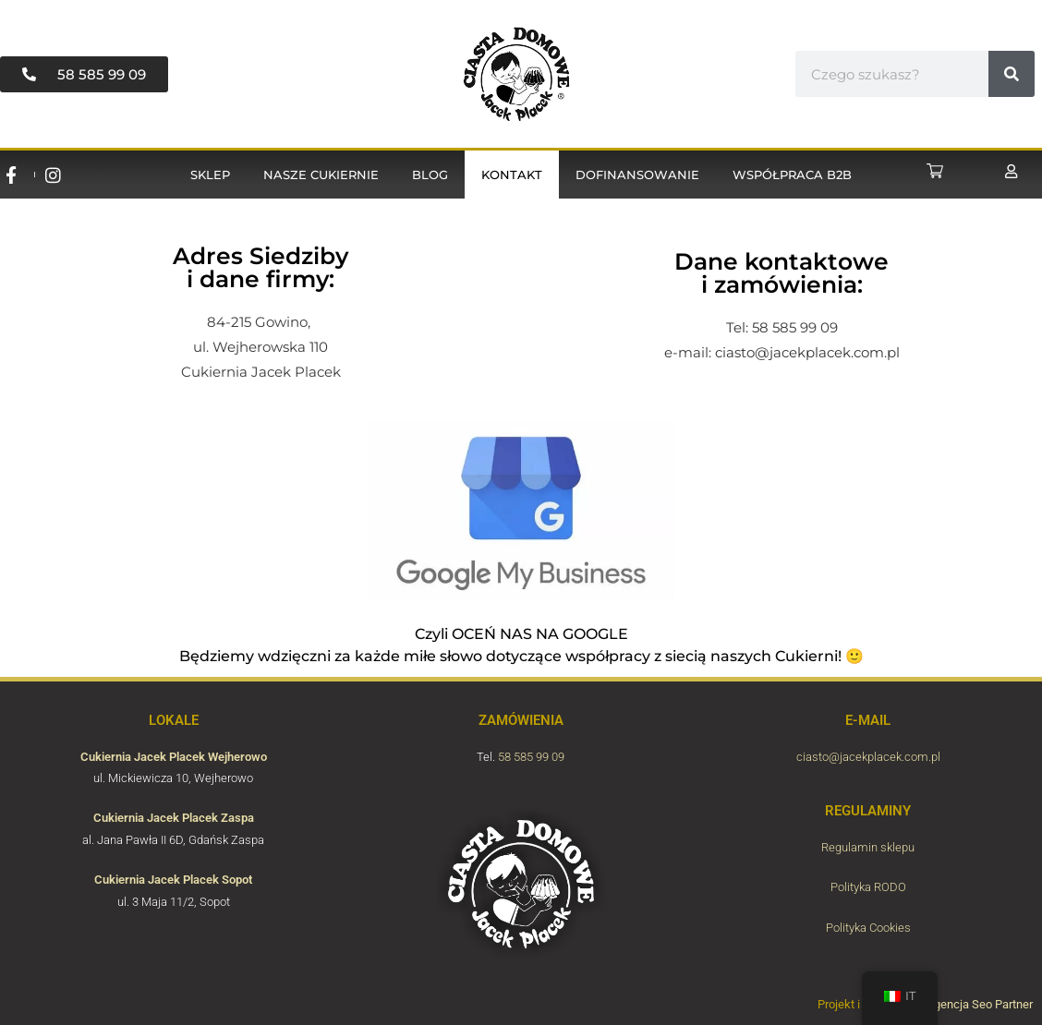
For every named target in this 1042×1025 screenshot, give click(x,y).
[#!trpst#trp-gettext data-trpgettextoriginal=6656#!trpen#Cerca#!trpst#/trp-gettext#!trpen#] (1011, 74)
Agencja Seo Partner (980, 1004)
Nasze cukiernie (321, 174)
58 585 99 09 (531, 757)
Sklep (210, 174)
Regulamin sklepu (868, 847)
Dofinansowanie (637, 174)
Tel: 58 (749, 327)
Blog (430, 174)
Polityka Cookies (868, 928)
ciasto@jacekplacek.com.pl (807, 352)
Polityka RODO (868, 887)
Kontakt (511, 174)
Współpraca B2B (792, 174)
